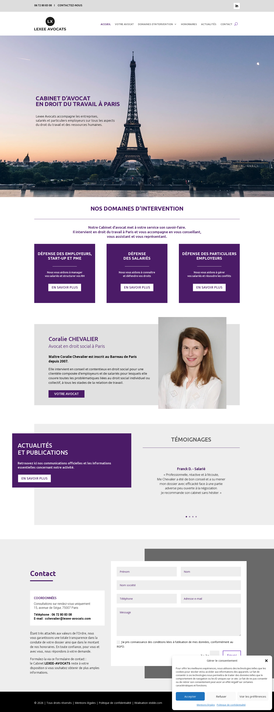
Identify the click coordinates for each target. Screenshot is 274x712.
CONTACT (226, 24)
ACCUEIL (106, 24)
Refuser (221, 696)
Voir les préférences (253, 696)
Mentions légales (206, 704)
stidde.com (155, 703)
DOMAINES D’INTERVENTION (155, 24)
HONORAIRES (189, 24)
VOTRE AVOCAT (124, 24)
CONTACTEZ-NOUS (70, 5)
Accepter (190, 696)
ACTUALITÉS (208, 24)
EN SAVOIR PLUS (65, 287)
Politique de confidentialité (231, 704)
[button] (266, 661)
